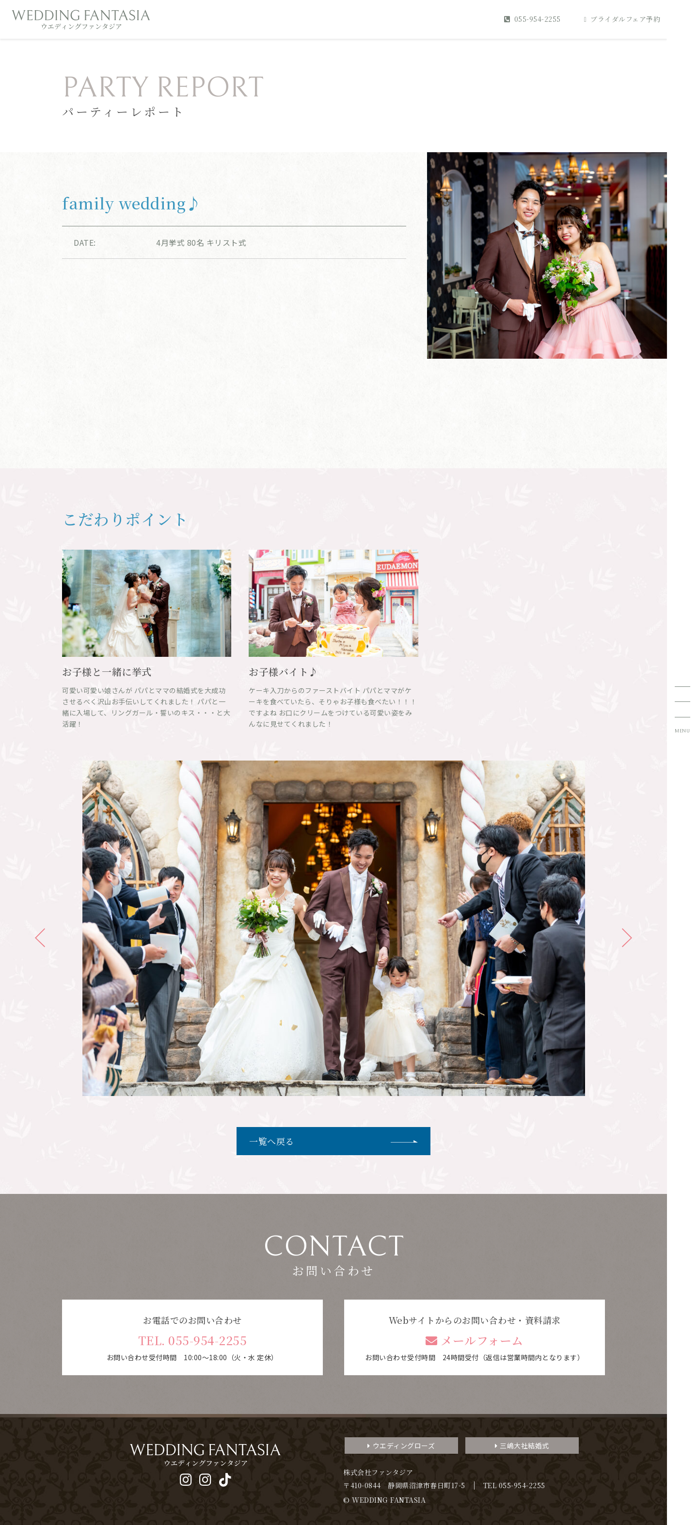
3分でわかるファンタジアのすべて (620, 1379)
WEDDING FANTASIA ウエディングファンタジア (81, 20)
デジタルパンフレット (620, 1459)
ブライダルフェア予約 (622, 19)
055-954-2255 (532, 19)
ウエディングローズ (401, 1445)
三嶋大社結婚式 (522, 1445)
